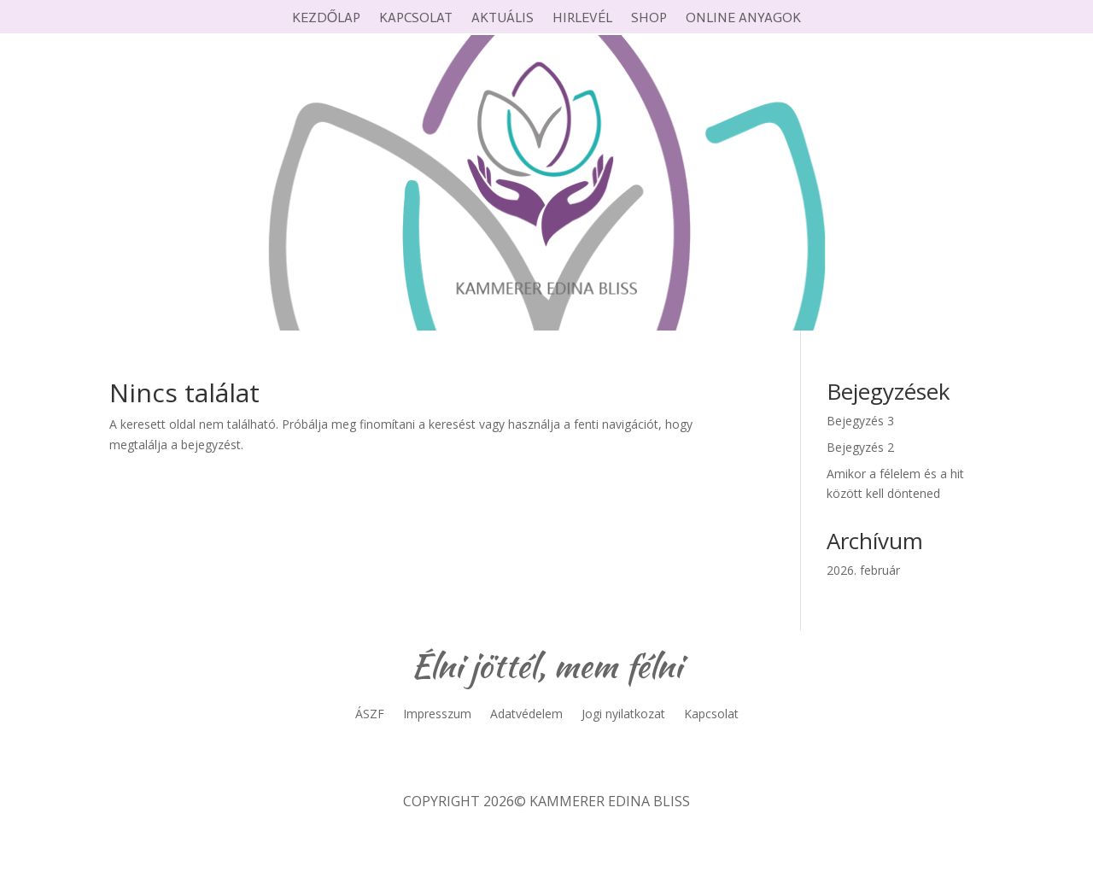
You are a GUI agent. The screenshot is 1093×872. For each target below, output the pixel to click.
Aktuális (502, 19)
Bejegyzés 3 (860, 421)
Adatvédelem (526, 715)
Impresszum (437, 715)
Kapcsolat (416, 19)
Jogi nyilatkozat (623, 715)
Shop (649, 19)
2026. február (863, 570)
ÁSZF (369, 715)
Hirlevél (582, 19)
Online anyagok (743, 19)
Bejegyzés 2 (860, 447)
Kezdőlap (326, 19)
